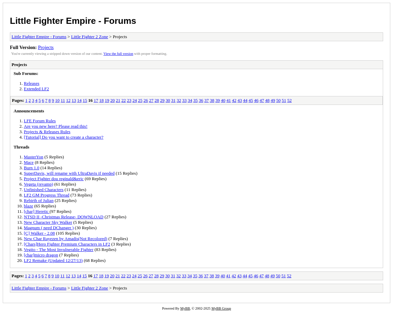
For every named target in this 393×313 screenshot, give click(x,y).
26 (146, 100)
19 (107, 100)
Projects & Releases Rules (47, 131)
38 (212, 100)
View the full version (118, 54)
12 (68, 100)
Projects (46, 47)
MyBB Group (221, 308)
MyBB (185, 308)
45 (250, 100)
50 (278, 100)
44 (245, 100)
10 (57, 100)
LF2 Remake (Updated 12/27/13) (53, 260)
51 (284, 100)
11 (63, 100)
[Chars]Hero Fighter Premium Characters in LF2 (67, 244)
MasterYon (33, 156)
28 (156, 100)
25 (140, 100)
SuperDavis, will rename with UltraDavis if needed (69, 173)
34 (190, 100)
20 (112, 100)
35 (195, 100)
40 (223, 100)
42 (234, 100)
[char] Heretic (37, 211)
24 (134, 100)
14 (79, 100)
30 (168, 100)
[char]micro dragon (41, 254)
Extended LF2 (36, 88)
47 (262, 100)
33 (184, 100)
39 (217, 100)
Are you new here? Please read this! (55, 126)
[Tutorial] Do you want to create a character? (63, 137)
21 (118, 100)
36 (201, 100)
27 (151, 100)
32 (179, 100)
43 (240, 100)
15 (85, 100)
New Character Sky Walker (48, 222)
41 (228, 100)
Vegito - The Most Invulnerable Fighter (58, 249)
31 (173, 100)
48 (267, 100)
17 (96, 100)
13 (73, 100)
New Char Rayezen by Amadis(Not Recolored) (65, 238)
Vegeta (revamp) (38, 184)
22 (123, 100)
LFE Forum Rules (40, 120)
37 (206, 100)
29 (162, 100)
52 (289, 100)
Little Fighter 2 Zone (89, 36)
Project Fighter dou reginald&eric (54, 178)
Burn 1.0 (31, 167)
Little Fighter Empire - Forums (73, 21)
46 (256, 100)
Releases (31, 83)
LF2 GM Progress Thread (46, 195)
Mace (29, 162)
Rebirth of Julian (38, 200)
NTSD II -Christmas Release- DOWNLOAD (63, 216)
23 (129, 100)
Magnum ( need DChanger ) (49, 227)
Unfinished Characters (44, 189)
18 (101, 100)
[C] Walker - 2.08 (39, 233)
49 (273, 100)
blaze (28, 205)
